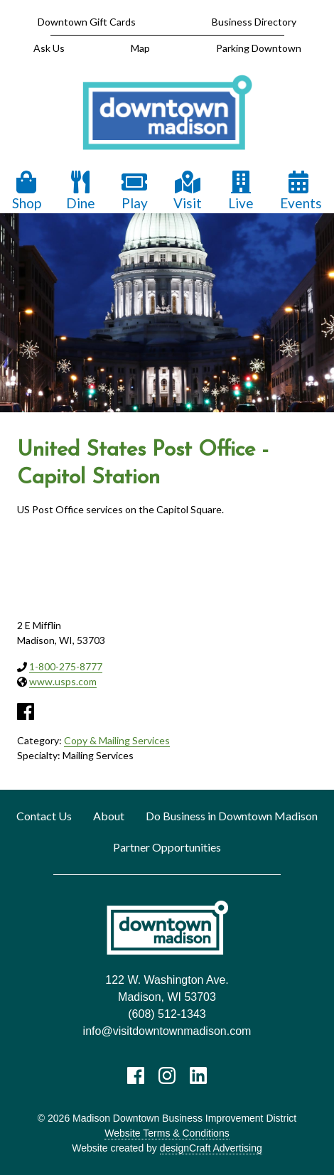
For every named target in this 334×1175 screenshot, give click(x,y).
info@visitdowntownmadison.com (167, 1031)
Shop (26, 191)
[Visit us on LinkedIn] (198, 1075)
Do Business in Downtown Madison (232, 815)
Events (301, 191)
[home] (167, 113)
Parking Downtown (258, 48)
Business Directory (254, 22)
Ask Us (49, 48)
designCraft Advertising (211, 1148)
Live (241, 191)
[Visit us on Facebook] (135, 1075)
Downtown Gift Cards (87, 22)
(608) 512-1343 (166, 1014)
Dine (80, 191)
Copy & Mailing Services (117, 740)
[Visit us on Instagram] (167, 1075)
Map (140, 48)
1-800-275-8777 (65, 666)
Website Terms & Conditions (166, 1133)
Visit (187, 191)
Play (134, 191)
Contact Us (44, 815)
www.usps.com (63, 681)
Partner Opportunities (167, 847)
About (108, 815)
